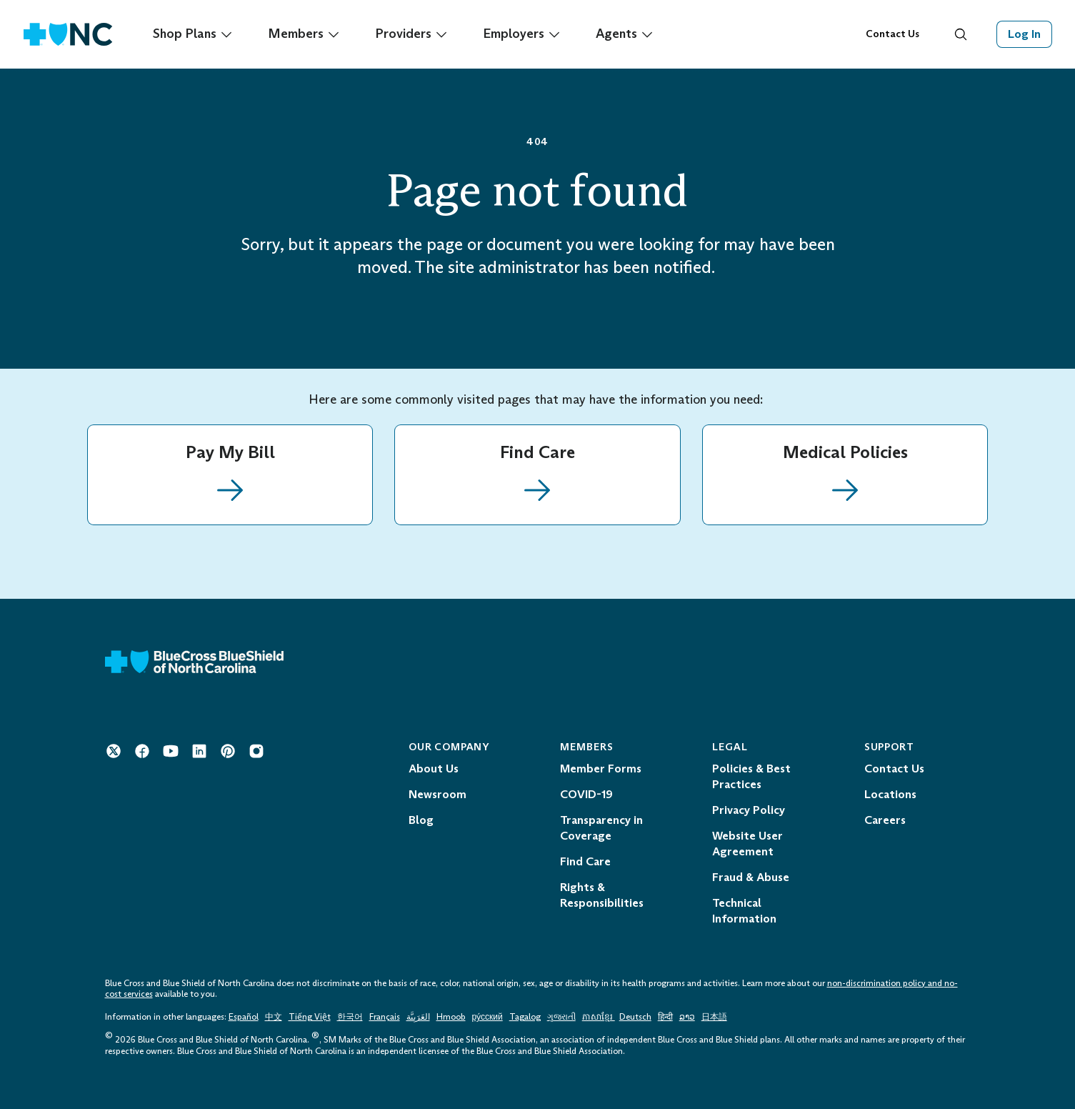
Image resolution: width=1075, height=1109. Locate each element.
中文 (273, 1017)
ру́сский (487, 1017)
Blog (421, 820)
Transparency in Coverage (601, 827)
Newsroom (437, 794)
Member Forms (600, 768)
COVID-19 (586, 794)
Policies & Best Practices (751, 776)
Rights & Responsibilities (602, 895)
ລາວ (687, 1017)
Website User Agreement (747, 843)
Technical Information (744, 910)
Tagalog (525, 1017)
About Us (434, 768)
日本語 (714, 1017)
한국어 (350, 1017)
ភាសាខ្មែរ (598, 1017)
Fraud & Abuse (750, 877)
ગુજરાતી (561, 1017)
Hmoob (451, 1017)
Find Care (585, 861)
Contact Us (892, 34)
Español (244, 1017)
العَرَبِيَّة (418, 1017)
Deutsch (635, 1017)
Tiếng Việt (310, 1017)
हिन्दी (665, 1017)
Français (384, 1017)
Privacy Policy (748, 810)
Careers (885, 820)
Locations (890, 794)
